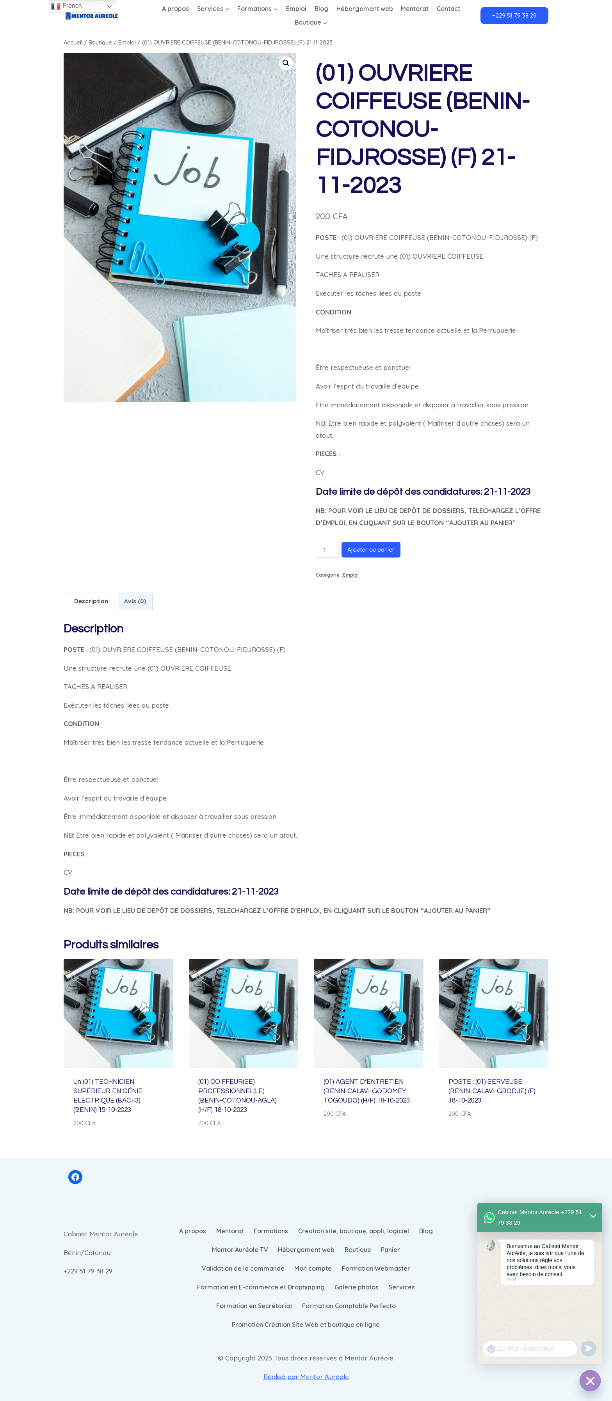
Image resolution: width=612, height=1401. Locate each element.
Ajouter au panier (371, 549)
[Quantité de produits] (328, 550)
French (66, 6)
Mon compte (313, 1268)
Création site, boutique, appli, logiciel (353, 1231)
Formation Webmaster (376, 1268)
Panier (390, 1250)
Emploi (296, 8)
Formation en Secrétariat (254, 1306)
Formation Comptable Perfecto (349, 1306)
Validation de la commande (243, 1268)
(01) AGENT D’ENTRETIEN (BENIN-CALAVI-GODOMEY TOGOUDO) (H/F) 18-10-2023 (367, 1091)
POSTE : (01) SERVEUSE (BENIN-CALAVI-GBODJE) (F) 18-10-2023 (492, 1091)
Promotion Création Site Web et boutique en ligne (306, 1324)
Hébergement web (364, 8)
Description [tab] (91, 601)
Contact (448, 8)
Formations (271, 1231)
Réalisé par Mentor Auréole (306, 1377)
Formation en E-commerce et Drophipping (261, 1287)
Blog (321, 8)
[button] (286, 63)
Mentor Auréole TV (240, 1250)
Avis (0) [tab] (135, 601)
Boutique (358, 1250)
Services (402, 1287)
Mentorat (415, 8)
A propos (175, 8)
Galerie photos (356, 1287)
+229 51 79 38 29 (514, 15)
